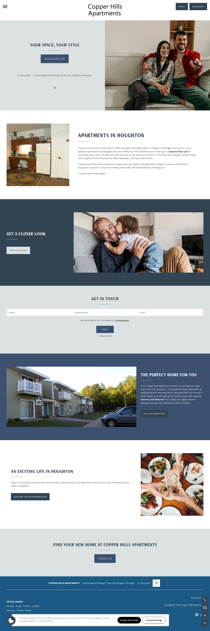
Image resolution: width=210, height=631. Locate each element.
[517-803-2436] (205, 600)
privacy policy (122, 320)
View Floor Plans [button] (54, 58)
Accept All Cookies (129, 620)
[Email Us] (205, 607)
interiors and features (152, 399)
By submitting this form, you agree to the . (105, 320)
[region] (90, 620)
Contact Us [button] (105, 558)
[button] (198, 6)
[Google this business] (55, 88)
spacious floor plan (179, 151)
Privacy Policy (197, 597)
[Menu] (5, 6)
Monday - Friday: (14, 606)
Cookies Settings (154, 620)
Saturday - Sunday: (15, 610)
